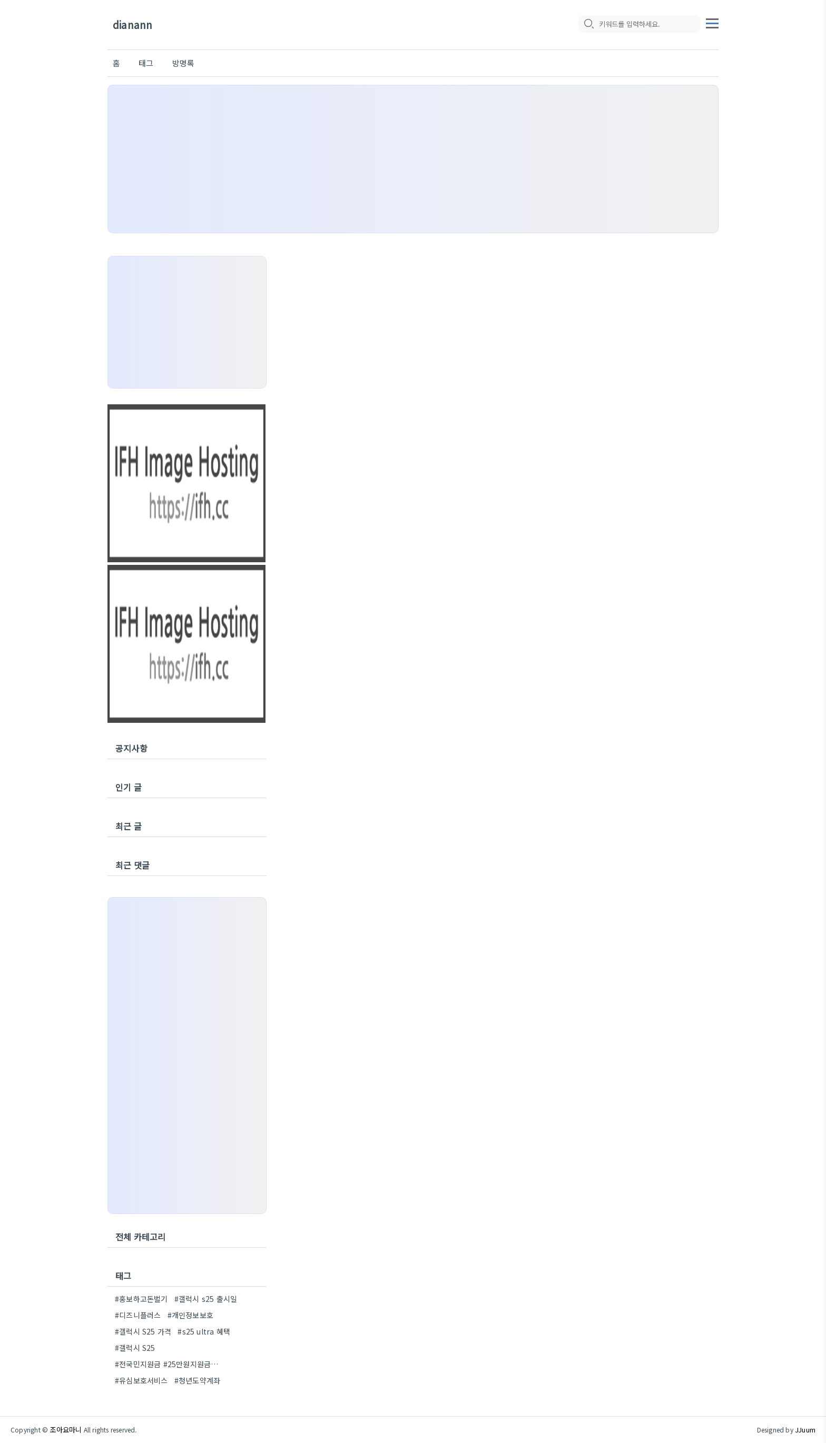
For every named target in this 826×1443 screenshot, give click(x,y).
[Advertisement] (413, 159)
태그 (146, 62)
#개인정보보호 (190, 1315)
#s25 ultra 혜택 (204, 1331)
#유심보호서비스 (141, 1380)
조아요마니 (66, 1430)
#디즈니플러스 (138, 1315)
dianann (132, 25)
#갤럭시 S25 (135, 1347)
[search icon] (588, 24)
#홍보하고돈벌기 (141, 1298)
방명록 (183, 62)
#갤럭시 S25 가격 (143, 1331)
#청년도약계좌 (197, 1380)
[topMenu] (712, 22)
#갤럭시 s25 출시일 (205, 1298)
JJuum (805, 1430)
